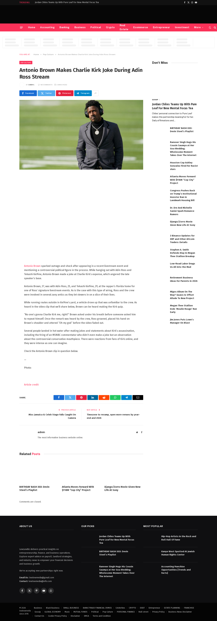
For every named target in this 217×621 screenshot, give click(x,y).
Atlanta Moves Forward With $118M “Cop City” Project (78, 488)
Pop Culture (26, 62)
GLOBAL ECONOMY (53, 612)
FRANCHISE (189, 608)
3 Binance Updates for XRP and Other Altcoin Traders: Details (182, 239)
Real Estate (124, 27)
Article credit (31, 384)
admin (31, 85)
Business (80, 27)
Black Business (52, 608)
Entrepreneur (161, 27)
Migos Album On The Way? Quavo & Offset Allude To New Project (182, 295)
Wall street (143, 612)
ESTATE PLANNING (172, 608)
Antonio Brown (32, 266)
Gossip (155, 100)
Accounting (47, 27)
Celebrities (120, 608)
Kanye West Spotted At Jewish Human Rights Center (178, 553)
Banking (64, 27)
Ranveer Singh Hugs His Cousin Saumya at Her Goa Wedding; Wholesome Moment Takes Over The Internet (183, 149)
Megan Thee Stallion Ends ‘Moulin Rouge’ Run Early (183, 308)
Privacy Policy (158, 612)
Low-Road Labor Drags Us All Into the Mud (182, 265)
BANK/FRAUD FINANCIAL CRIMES (97, 608)
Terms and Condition (102, 616)
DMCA (86, 616)
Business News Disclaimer (180, 612)
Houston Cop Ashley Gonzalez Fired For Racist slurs (184, 166)
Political (95, 27)
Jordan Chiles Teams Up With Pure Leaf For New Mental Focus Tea (67, 2)
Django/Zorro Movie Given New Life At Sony (122, 488)
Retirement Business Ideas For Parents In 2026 (183, 279)
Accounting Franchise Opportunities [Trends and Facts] (176, 569)
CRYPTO (132, 608)
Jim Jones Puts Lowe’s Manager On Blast (182, 321)
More (197, 27)
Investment (182, 27)
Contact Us (39, 616)
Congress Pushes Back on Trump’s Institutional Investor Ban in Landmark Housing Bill (183, 195)
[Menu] (21, 27)
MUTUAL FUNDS (80, 612)
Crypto (110, 27)
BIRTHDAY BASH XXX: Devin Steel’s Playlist (34, 488)
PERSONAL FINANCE (126, 612)
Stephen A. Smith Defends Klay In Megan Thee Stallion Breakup (182, 253)
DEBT (142, 608)
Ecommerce (140, 27)
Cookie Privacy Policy (57, 616)
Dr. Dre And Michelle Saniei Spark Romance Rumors (182, 211)
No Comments (45, 85)
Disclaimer (75, 616)
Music (67, 612)
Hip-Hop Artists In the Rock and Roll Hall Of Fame (178, 538)
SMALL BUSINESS (71, 608)
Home (31, 27)
